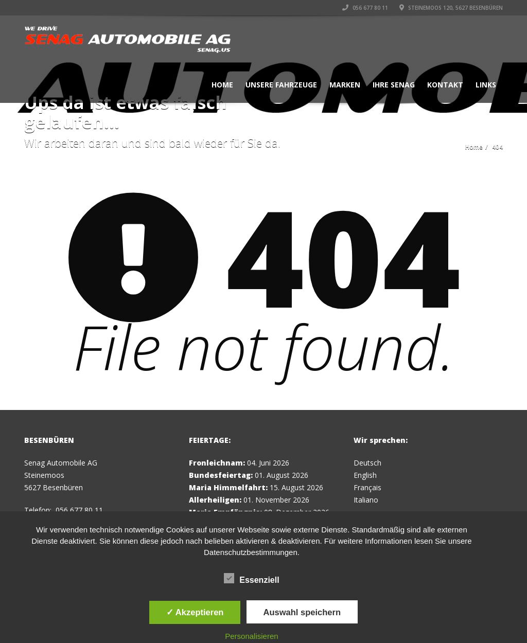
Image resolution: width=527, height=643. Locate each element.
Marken (344, 85)
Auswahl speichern (302, 612)
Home (222, 85)
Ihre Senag (394, 85)
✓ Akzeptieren (195, 612)
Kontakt (445, 85)
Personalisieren (251, 636)
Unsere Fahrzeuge (281, 85)
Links (486, 85)
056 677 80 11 (365, 7)
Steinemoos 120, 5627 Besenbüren (451, 7)
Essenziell (251, 578)
